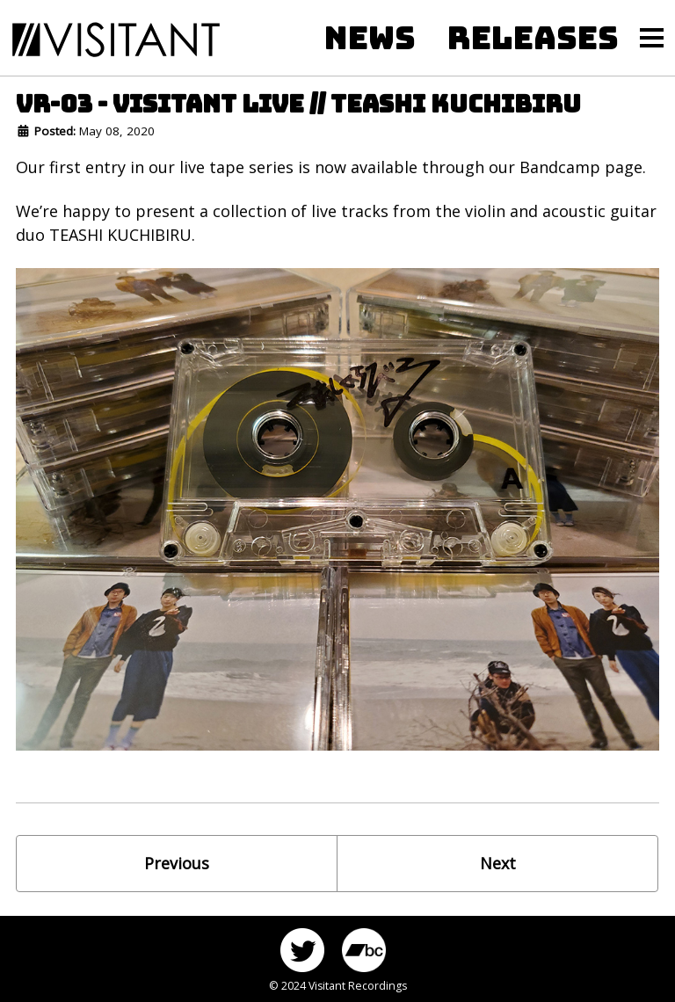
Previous (176, 863)
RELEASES (533, 38)
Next (498, 863)
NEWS (370, 38)
